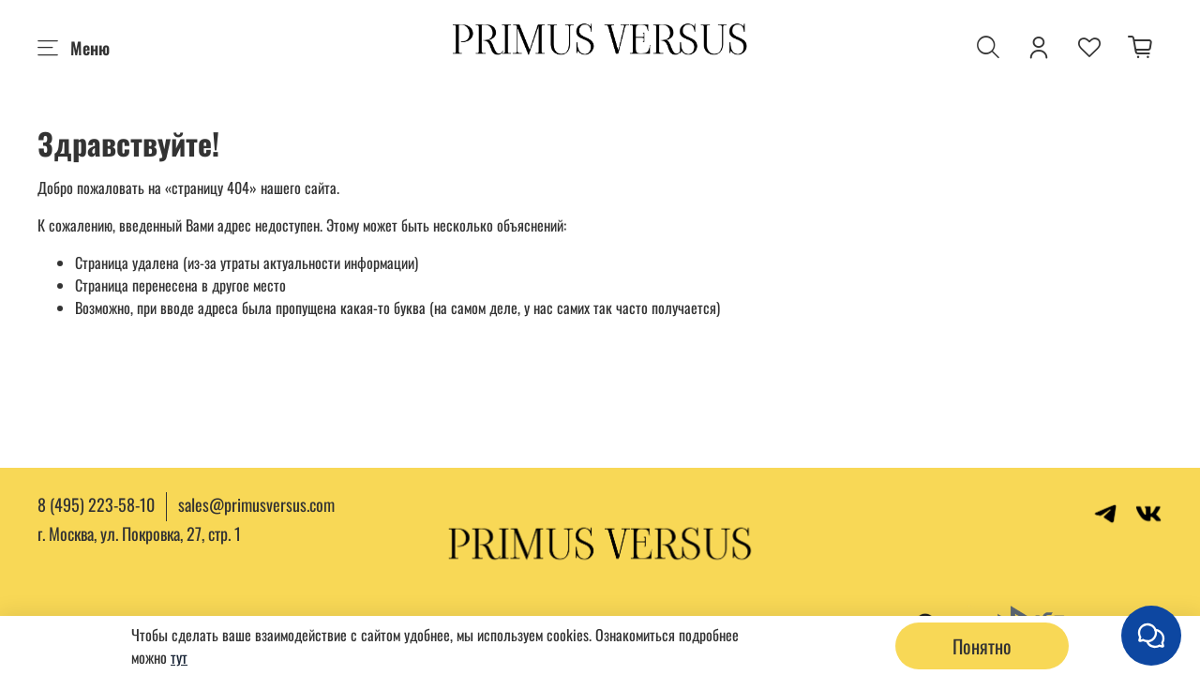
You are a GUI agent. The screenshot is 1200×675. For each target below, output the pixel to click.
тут (179, 657)
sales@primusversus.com (256, 504)
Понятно (982, 646)
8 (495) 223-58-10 (96, 504)
